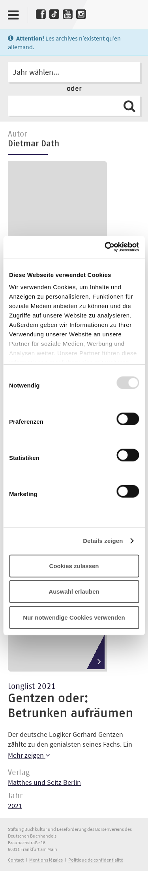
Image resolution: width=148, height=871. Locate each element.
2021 (15, 805)
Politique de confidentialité (95, 860)
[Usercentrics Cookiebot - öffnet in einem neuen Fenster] (105, 247)
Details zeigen (103, 540)
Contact (16, 860)
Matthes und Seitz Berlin (44, 782)
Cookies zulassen (74, 565)
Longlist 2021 (32, 686)
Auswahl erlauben (74, 591)
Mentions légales (46, 860)
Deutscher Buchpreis (131, 13)
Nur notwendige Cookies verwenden (74, 617)
